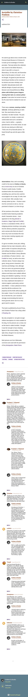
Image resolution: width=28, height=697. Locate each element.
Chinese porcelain (6, 357)
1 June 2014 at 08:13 (16, 542)
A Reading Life (6, 313)
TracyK (9, 562)
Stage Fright (12, 221)
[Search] (26, 2)
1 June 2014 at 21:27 (15, 562)
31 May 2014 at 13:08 (18, 371)
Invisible (11, 359)
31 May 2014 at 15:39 (17, 493)
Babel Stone (18, 345)
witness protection (19, 359)
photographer (9, 345)
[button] (3, 20)
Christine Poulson (17, 357)
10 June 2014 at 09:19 (16, 638)
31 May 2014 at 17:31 (16, 505)
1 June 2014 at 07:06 (16, 528)
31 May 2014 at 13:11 (12, 403)
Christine (9, 493)
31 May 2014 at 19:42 (16, 475)
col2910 (9, 528)
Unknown (9, 622)
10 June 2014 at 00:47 (17, 622)
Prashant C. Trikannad (13, 402)
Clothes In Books (9, 2)
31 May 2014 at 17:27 (16, 384)
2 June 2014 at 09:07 (16, 579)
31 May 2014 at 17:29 (16, 427)
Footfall (21, 221)
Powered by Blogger (14, 695)
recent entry (8, 186)
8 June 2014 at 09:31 (16, 607)
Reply (8, 399)
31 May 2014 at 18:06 (16, 450)
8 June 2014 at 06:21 (18, 594)
